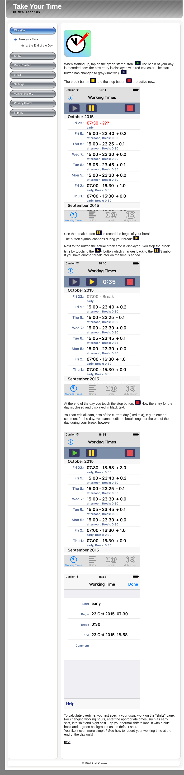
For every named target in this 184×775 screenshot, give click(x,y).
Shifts (17, 55)
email (17, 74)
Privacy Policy (23, 103)
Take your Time (28, 39)
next (67, 742)
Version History (23, 93)
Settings (19, 84)
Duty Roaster (22, 65)
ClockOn (19, 30)
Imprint (18, 112)
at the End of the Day (39, 45)
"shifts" (160, 715)
